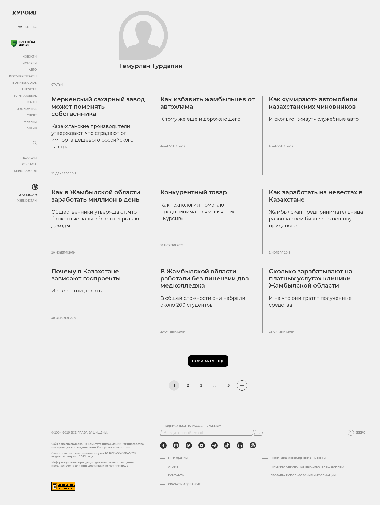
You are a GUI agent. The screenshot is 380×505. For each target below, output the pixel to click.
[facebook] (163, 445)
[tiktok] (227, 445)
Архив (32, 128)
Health (31, 102)
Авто (33, 69)
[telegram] (214, 445)
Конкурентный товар (193, 192)
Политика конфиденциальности (298, 458)
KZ (35, 27)
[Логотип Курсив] (24, 13)
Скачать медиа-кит (184, 484)
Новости (30, 56)
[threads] (253, 445)
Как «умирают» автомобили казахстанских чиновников (313, 103)
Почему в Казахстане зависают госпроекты (86, 275)
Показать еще (208, 361)
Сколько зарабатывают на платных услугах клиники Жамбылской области (310, 278)
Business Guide (24, 83)
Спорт (32, 115)
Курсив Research (23, 76)
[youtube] (201, 445)
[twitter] (189, 445)
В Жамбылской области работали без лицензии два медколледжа (204, 278)
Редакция (28, 158)
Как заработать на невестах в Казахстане (316, 196)
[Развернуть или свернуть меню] (35, 143)
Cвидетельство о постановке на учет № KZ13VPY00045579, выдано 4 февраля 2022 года (93, 454)
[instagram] (176, 445)
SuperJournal (25, 96)
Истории (30, 63)
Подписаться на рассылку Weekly (192, 426)
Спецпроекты (25, 171)
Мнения (30, 122)
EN (27, 27)
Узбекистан (27, 200)
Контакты (176, 475)
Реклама (29, 164)
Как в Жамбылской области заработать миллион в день (95, 196)
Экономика (27, 109)
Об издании (178, 458)
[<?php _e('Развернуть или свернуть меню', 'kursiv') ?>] (35, 187)
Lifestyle (29, 89)
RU (20, 27)
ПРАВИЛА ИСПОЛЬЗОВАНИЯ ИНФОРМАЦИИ (303, 475)
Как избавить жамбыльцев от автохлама (207, 103)
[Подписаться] (259, 433)
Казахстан (28, 195)
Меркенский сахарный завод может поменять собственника (98, 106)
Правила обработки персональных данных (307, 467)
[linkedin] (240, 445)
